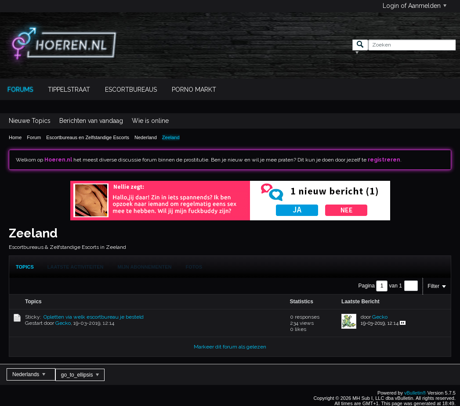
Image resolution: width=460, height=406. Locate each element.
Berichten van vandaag (91, 120)
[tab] (24, 267)
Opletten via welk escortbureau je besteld (93, 317)
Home (15, 137)
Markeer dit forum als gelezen (230, 347)
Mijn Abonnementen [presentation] (145, 266)
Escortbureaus (131, 89)
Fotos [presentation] (194, 266)
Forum (34, 137)
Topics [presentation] (25, 266)
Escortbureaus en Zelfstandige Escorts (87, 137)
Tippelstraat (69, 89)
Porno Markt (194, 89)
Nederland (145, 137)
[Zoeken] (412, 45)
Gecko (63, 323)
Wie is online (150, 120)
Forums (20, 89)
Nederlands (28, 374)
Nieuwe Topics (30, 120)
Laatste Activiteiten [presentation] (75, 266)
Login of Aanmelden (414, 5)
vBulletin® (415, 392)
